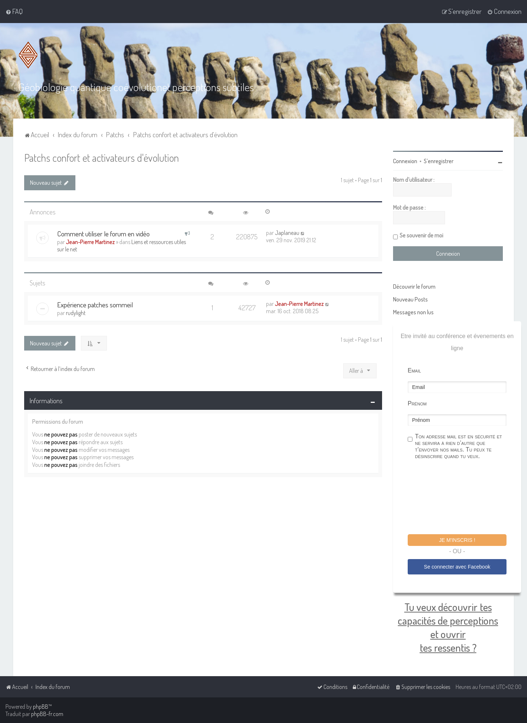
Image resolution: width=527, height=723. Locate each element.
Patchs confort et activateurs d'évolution (101, 157)
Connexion (405, 161)
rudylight (76, 312)
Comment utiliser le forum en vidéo (103, 233)
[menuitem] (14, 11)
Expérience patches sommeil (95, 304)
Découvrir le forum (414, 286)
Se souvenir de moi (421, 235)
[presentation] (463, 498)
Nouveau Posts (410, 299)
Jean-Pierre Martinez (90, 242)
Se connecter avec (457, 567)
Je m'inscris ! (457, 540)
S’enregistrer (438, 161)
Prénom (417, 403)
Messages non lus (413, 312)
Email (414, 370)
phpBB (40, 706)
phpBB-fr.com (47, 714)
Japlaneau (287, 232)
